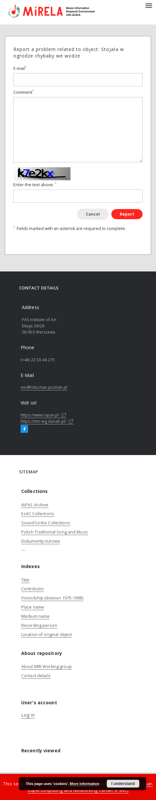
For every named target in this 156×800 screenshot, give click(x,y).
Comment (23, 92)
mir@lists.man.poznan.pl (44, 387)
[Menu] (148, 5)
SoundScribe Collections (45, 523)
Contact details (36, 675)
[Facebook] (24, 429)
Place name (32, 607)
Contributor (32, 589)
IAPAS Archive (35, 505)
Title (25, 580)
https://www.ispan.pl (43, 415)
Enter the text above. (34, 185)
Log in (28, 715)
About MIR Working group (46, 666)
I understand (123, 783)
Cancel (93, 214)
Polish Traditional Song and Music (54, 532)
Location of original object (46, 634)
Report (127, 214)
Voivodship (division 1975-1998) (52, 598)
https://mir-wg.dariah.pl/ (47, 421)
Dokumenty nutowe (40, 541)
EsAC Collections (37, 513)
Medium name (35, 616)
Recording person (39, 625)
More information (84, 784)
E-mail (19, 68)
